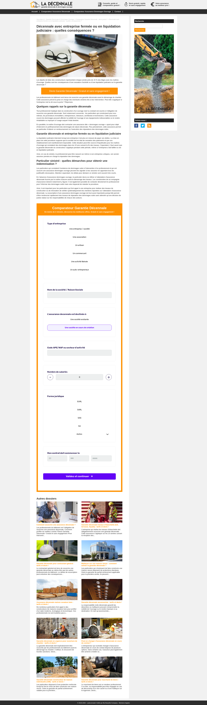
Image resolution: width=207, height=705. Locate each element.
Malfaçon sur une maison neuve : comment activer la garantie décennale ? (99, 564)
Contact (117, 12)
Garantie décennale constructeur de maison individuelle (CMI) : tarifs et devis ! (54, 681)
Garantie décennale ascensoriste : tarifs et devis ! (101, 602)
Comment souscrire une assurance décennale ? (56, 525)
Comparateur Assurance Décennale (55, 12)
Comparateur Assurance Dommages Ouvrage (92, 12)
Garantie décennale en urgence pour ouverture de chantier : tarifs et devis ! (57, 642)
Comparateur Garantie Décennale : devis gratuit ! (91, 19)
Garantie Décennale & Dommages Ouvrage (60, 19)
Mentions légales (124, 703)
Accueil (35, 12)
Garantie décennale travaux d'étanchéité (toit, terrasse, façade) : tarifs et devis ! (100, 526)
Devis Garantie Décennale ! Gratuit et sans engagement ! (79, 91)
